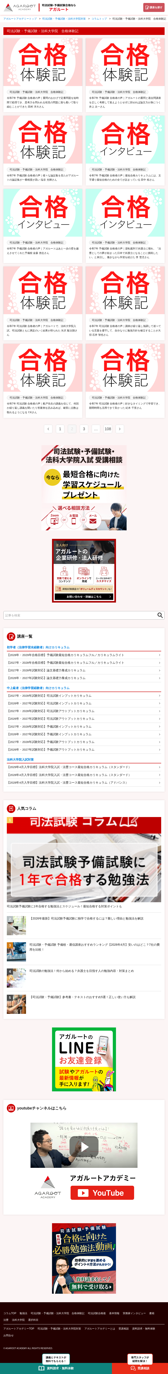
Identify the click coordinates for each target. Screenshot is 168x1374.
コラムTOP (9, 1315)
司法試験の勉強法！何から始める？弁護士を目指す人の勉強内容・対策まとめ (81, 972)
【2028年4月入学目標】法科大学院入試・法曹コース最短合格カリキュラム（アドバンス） (68, 784)
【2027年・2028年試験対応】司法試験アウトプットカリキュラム (51, 711)
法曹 (6, 1321)
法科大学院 (18, 1321)
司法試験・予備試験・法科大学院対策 (59, 1330)
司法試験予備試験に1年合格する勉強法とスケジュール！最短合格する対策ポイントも (64, 908)
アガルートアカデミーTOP (18, 1330)
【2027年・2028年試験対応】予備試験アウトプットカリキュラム (51, 743)
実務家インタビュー (134, 1315)
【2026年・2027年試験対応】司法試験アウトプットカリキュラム (51, 719)
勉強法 (23, 1315)
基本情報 (114, 1315)
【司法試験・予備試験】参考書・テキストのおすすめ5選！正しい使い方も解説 (82, 998)
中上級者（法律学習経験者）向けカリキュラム (38, 688)
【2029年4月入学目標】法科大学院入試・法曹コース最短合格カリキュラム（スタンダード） (69, 768)
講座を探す (156, 7)
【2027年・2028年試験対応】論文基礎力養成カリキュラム (46, 670)
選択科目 (33, 1321)
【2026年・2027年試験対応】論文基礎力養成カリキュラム (46, 678)
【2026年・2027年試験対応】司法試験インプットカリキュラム (49, 703)
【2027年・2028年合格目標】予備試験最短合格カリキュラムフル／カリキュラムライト (66, 662)
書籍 (151, 1315)
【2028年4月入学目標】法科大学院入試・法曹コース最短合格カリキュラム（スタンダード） (69, 776)
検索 (158, 615)
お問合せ (8, 1337)
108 (108, 429)
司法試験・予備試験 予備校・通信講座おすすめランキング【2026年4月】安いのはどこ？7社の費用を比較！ (94, 949)
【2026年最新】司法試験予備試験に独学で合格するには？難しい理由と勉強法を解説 (86, 920)
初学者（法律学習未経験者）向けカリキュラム (38, 647)
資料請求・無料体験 (143, 1330)
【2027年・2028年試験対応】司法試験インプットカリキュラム (49, 696)
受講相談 (124, 1330)
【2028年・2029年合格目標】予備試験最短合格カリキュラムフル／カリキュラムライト (66, 655)
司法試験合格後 (97, 1315)
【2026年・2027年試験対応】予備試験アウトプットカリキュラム (51, 750)
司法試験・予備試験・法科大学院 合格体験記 (57, 1315)
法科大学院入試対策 (20, 761)
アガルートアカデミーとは (99, 1330)
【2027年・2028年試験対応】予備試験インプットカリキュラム (49, 727)
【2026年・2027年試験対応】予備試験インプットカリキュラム (49, 735)
